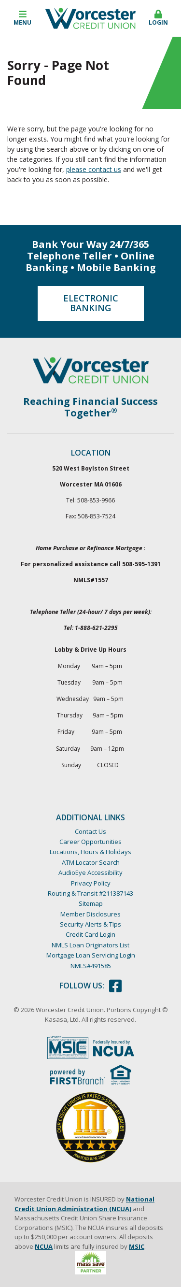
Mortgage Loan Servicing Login (90, 955)
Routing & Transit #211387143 (90, 893)
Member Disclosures (90, 914)
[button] (22, 18)
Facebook (115, 986)
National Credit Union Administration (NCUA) (84, 1204)
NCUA (44, 1246)
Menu (22, 18)
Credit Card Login (90, 934)
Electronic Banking (90, 303)
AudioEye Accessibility (90, 872)
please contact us (93, 169)
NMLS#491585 (90, 965)
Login (158, 18)
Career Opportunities (90, 841)
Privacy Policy (91, 883)
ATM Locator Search (91, 862)
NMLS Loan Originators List (90, 945)
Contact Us (90, 831)
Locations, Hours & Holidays (90, 851)
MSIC (136, 1246)
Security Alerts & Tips (90, 924)
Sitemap (91, 903)
